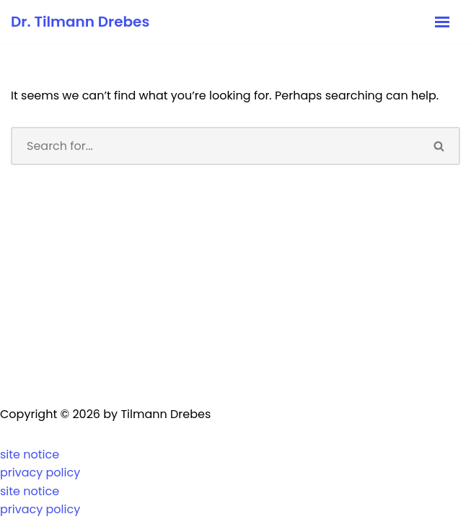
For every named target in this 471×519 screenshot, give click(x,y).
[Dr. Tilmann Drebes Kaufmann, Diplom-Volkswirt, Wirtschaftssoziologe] (80, 21)
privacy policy (40, 472)
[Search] (215, 146)
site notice (29, 454)
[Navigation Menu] (442, 22)
